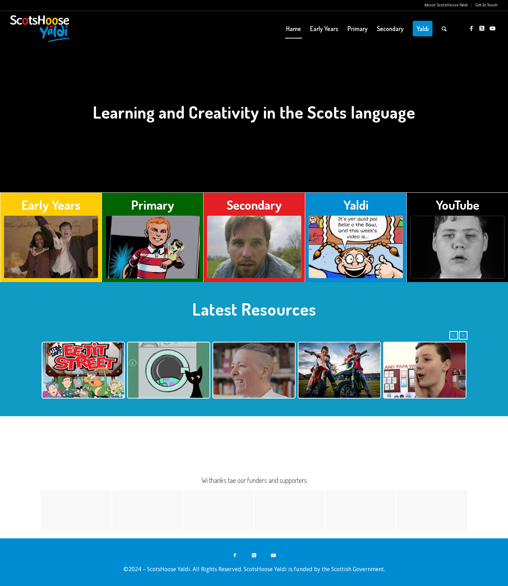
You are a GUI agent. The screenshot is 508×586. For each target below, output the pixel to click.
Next (463, 335)
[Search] (444, 28)
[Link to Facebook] (471, 28)
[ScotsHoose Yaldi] (40, 28)
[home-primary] (152, 247)
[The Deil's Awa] (51, 247)
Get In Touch (486, 5)
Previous (453, 335)
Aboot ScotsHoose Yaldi (446, 5)
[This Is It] (457, 247)
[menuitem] (446, 5)
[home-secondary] (254, 247)
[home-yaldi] (356, 247)
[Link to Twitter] (482, 28)
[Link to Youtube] (492, 28)
